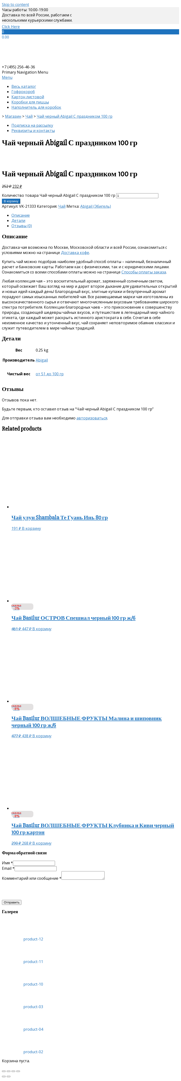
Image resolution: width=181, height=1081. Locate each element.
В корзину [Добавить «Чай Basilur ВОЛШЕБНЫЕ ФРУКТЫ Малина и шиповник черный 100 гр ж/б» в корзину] (41, 735)
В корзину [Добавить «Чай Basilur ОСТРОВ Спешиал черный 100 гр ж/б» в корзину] (41, 628)
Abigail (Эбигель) (95, 206)
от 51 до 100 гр (50, 373)
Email (8, 868)
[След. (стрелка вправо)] (8, 1078)
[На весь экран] (13, 1072)
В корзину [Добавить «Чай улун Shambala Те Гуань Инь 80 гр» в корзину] (31, 528)
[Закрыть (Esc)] (4, 1072)
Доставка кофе (75, 252)
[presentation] (38, 891)
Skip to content (15, 4)
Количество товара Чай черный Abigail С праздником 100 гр (58, 195)
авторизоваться (91, 418)
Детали (18, 220)
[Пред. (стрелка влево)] (4, 1078)
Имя (7, 862)
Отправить (12, 904)
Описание (20, 215)
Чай (61, 206)
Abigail (42, 360)
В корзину (11, 201)
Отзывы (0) (21, 225)
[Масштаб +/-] (18, 1072)
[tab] (95, 215)
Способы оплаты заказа (143, 272)
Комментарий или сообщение (31, 879)
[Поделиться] (8, 1072)
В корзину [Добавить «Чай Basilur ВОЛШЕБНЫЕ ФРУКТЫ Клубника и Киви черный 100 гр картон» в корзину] (41, 843)
